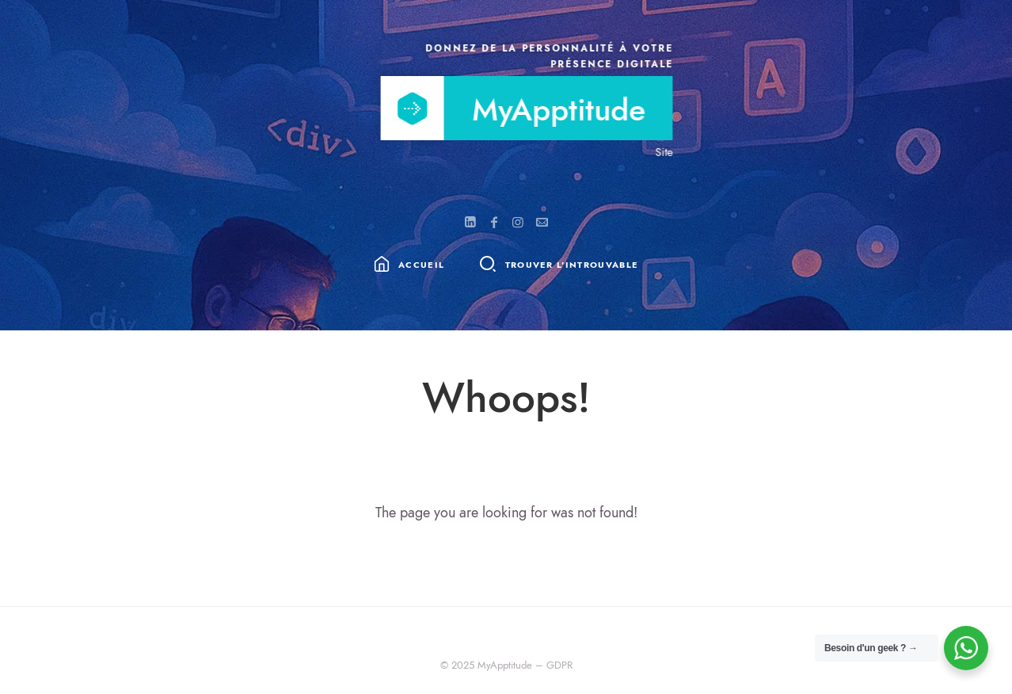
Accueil (421, 266)
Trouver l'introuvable (572, 266)
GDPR (559, 665)
